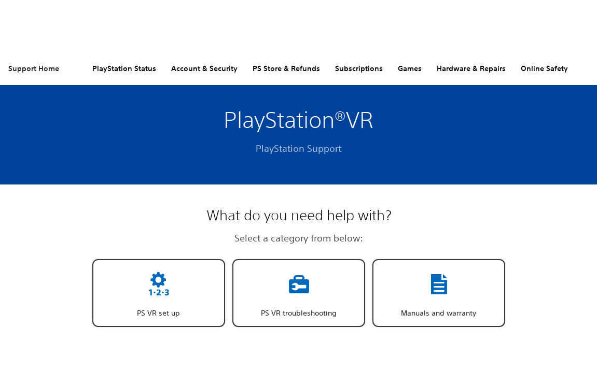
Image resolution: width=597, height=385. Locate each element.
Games (410, 68)
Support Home (33, 68)
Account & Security (204, 68)
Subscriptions (359, 68)
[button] (158, 293)
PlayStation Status (124, 68)
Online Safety (544, 68)
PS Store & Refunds (286, 68)
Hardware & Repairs (471, 68)
